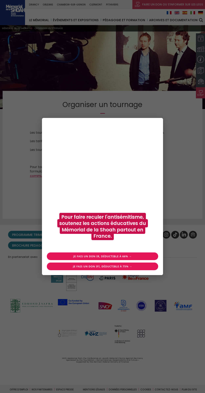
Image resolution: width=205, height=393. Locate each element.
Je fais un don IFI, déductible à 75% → (102, 266)
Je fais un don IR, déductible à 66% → (102, 256)
